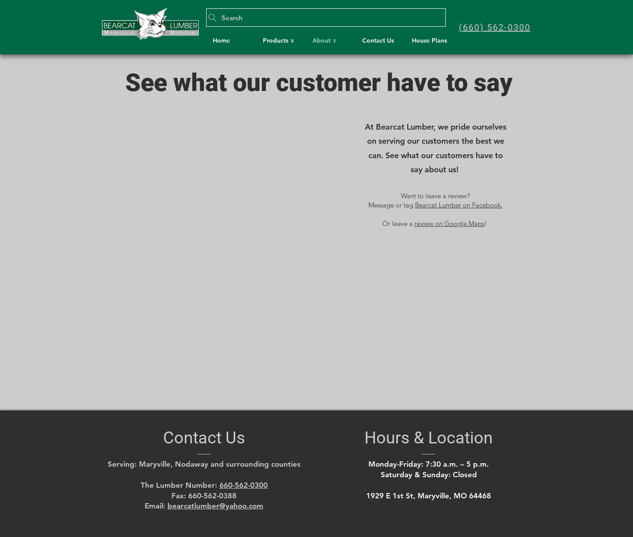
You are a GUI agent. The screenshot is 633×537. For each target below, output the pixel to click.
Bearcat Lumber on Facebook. (458, 205)
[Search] (326, 17)
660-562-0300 (243, 485)
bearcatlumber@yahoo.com (215, 505)
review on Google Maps (449, 223)
